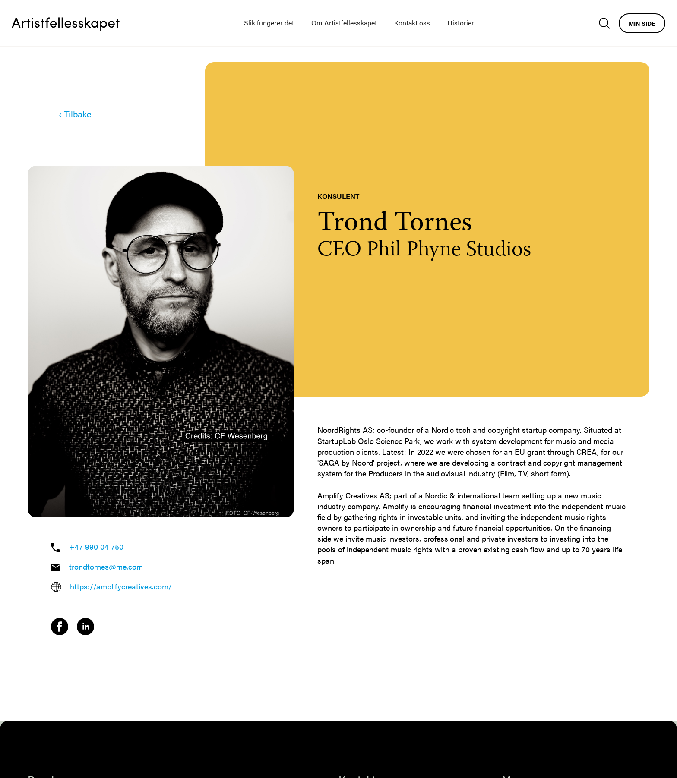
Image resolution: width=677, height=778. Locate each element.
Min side (642, 23)
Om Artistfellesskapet (344, 23)
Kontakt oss (412, 23)
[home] (66, 23)
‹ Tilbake (75, 114)
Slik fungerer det (269, 23)
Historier (460, 23)
